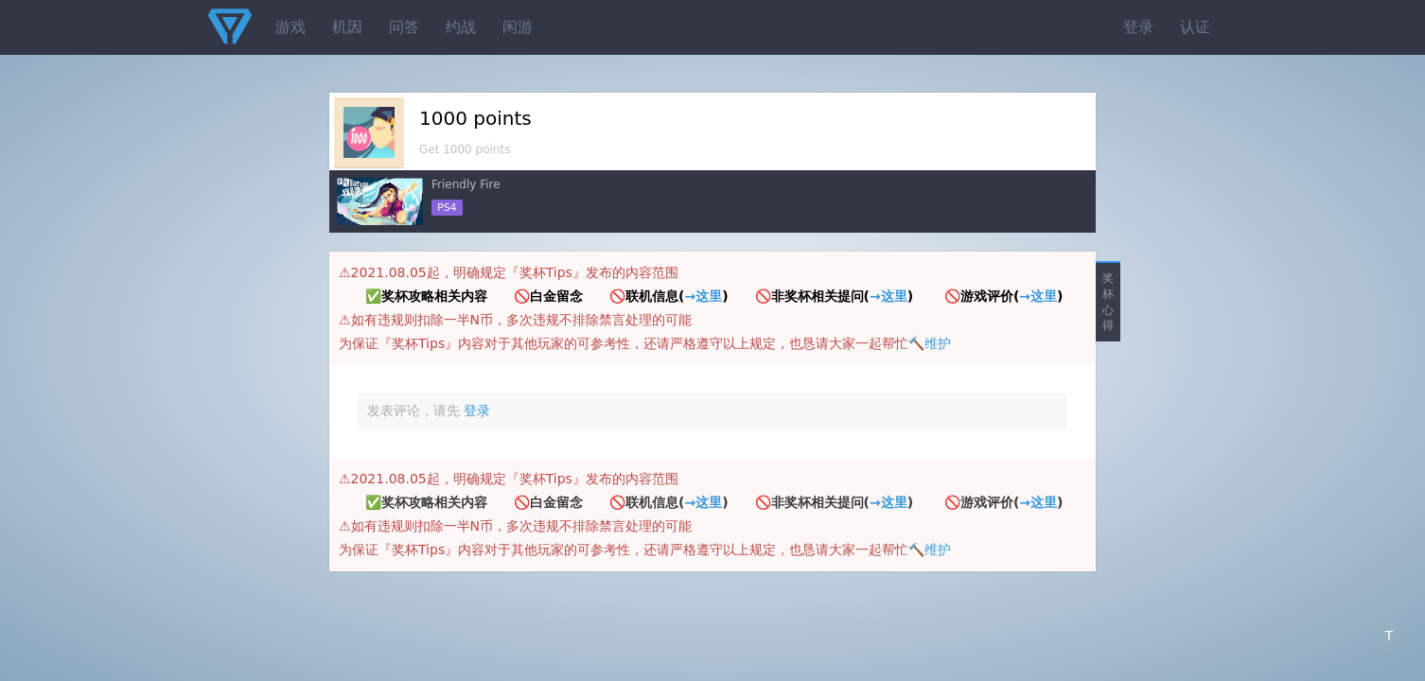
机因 (347, 27)
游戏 (290, 27)
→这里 (703, 296)
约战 (461, 27)
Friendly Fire (466, 184)
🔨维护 (929, 343)
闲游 (517, 27)
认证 (1195, 27)
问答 (404, 27)
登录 (1138, 27)
